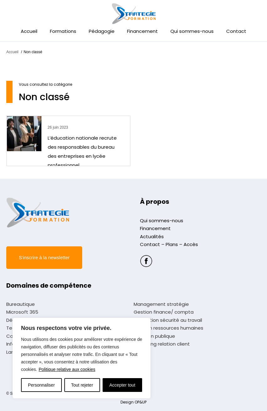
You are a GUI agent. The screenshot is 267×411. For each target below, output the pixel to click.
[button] (44, 257)
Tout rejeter (82, 385)
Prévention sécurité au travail (168, 320)
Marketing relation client (162, 344)
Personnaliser (41, 385)
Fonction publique (154, 336)
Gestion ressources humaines (168, 328)
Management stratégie (161, 304)
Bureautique (20, 304)
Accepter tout (122, 385)
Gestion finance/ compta (164, 312)
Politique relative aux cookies (67, 369)
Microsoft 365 (22, 312)
